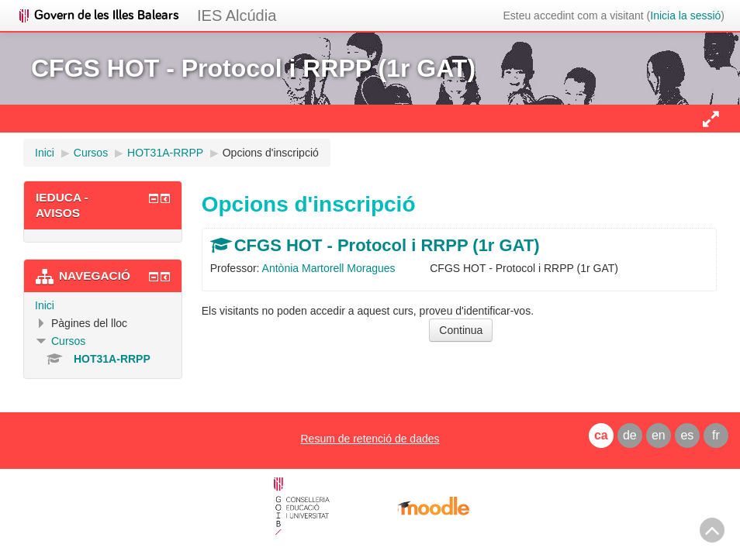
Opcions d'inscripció (271, 152)
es (686, 435)
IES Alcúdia (236, 15)
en (659, 435)
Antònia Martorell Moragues (329, 268)
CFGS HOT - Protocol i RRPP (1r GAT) (387, 245)
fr (716, 435)
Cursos (68, 341)
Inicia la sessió (685, 15)
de (630, 435)
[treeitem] (103, 305)
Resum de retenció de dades (369, 438)
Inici (44, 305)
